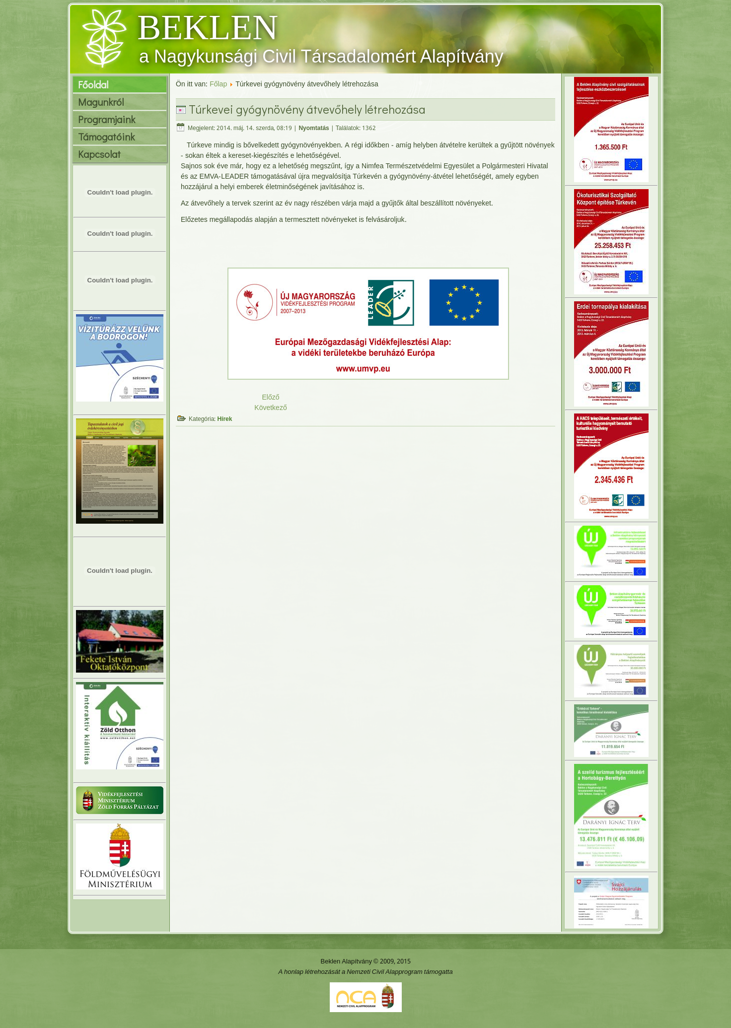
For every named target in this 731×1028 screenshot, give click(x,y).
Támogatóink (106, 136)
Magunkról (101, 101)
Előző (270, 398)
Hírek (224, 419)
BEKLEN (207, 27)
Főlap (218, 84)
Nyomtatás (313, 129)
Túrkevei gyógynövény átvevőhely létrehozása (307, 109)
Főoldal (93, 84)
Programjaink (106, 119)
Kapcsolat (99, 153)
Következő (270, 408)
